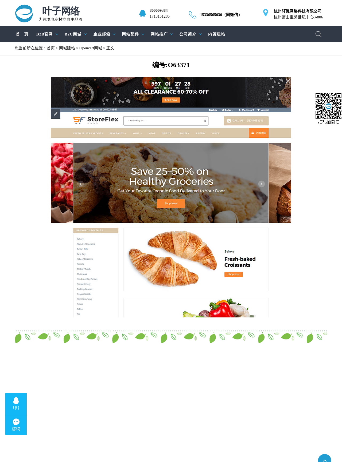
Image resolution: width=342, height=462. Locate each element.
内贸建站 (216, 34)
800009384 (159, 10)
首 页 (22, 34)
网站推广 (159, 34)
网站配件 (130, 34)
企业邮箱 (101, 34)
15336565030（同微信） (221, 15)
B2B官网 (44, 34)
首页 (51, 48)
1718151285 (160, 16)
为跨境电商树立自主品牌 (60, 14)
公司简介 (187, 34)
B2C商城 (73, 34)
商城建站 (67, 48)
